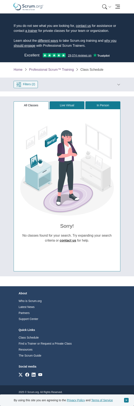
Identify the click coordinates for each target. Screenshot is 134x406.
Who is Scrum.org (30, 301)
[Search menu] (106, 6)
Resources (25, 349)
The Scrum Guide (30, 355)
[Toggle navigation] (117, 6)
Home (18, 69)
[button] (79, 84)
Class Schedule (29, 337)
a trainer (31, 30)
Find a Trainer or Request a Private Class (45, 343)
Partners (24, 313)
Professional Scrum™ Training (51, 69)
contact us (83, 26)
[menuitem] (106, 6)
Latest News (27, 307)
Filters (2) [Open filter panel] (25, 84)
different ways (48, 40)
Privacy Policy (76, 400)
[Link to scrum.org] (21, 374)
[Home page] (28, 7)
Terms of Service (102, 400)
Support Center (28, 319)
